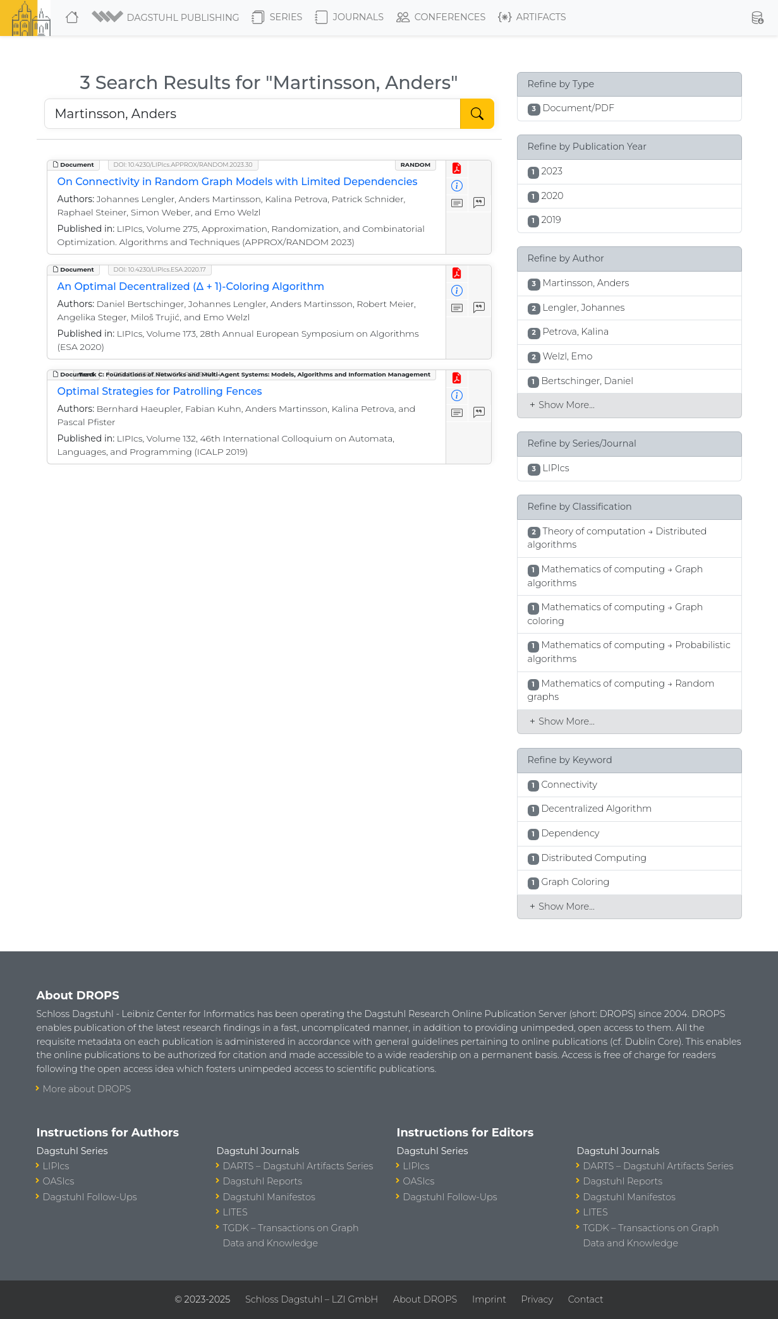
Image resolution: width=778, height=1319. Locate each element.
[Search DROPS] (252, 114)
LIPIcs (56, 1166)
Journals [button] (349, 18)
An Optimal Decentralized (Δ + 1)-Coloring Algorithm (191, 286)
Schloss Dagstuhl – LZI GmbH (311, 1299)
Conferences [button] (441, 18)
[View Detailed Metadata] (457, 186)
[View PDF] (457, 169)
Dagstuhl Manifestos (269, 1197)
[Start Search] (477, 114)
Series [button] (277, 18)
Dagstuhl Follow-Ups (90, 1197)
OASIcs (59, 1181)
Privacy (537, 1299)
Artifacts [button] (532, 18)
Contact (586, 1299)
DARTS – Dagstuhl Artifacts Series (298, 1166)
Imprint (489, 1299)
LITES (235, 1212)
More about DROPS (87, 1089)
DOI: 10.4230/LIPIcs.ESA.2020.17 (160, 269)
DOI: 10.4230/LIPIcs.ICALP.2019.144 (164, 374)
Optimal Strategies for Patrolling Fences (160, 391)
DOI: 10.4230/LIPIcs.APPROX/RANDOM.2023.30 (183, 164)
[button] (166, 18)
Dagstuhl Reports (263, 1181)
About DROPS (425, 1299)
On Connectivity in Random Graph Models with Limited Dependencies (238, 182)
